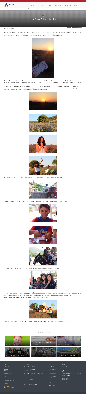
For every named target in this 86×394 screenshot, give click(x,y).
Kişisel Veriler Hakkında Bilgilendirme (55, 377)
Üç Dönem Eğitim (7, 366)
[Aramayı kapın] (81, 5)
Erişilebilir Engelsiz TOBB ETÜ (9, 380)
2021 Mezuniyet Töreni (8, 387)
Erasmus (5, 367)
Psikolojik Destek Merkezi (28, 372)
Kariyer (70, 1)
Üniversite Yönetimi (52, 369)
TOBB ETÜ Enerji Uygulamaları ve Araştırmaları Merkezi (33, 367)
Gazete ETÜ (6, 383)
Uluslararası (57, 1)
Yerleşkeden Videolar (7, 373)
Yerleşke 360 (6, 379)
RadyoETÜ (6, 384)
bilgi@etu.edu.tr (66, 378)
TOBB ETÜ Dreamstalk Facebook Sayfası (59, 321)
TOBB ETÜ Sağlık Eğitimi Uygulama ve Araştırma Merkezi (33, 373)
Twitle (80, 27)
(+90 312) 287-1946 (66, 376)
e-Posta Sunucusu (52, 385)
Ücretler (51, 1)
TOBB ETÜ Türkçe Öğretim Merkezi (29, 369)
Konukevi (5, 372)
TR (6, 1)
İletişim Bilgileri (64, 366)
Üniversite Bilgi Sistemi (53, 386)
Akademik (32, 5)
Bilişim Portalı (68, 5)
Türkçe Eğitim (6, 370)
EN (4, 1)
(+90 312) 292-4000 (66, 375)
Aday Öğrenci (40, 5)
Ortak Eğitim (49, 5)
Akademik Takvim (78, 1)
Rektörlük (50, 367)
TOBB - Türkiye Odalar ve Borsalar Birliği (30, 384)
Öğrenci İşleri (58, 5)
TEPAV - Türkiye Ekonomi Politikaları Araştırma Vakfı (32, 385)
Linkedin (75, 27)
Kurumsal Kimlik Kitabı (53, 376)
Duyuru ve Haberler (52, 373)
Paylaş (70, 27)
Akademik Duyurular (52, 372)
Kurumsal (45, 1)
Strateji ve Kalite (52, 379)
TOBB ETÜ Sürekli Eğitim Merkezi (29, 366)
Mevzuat (50, 370)
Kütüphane (65, 1)
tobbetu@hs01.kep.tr (66, 379)
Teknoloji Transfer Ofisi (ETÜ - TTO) (29, 379)
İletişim (75, 5)
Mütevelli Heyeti (52, 366)
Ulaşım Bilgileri (64, 367)
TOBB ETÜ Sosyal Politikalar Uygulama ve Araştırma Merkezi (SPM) (35, 370)
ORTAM (5, 386)
